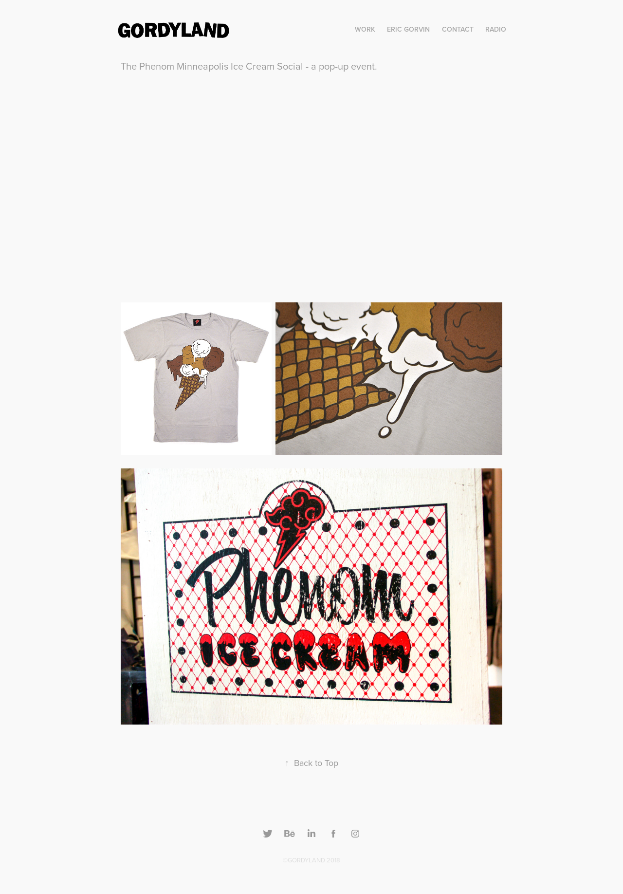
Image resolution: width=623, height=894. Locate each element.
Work (365, 29)
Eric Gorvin (408, 29)
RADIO (495, 29)
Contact (458, 29)
